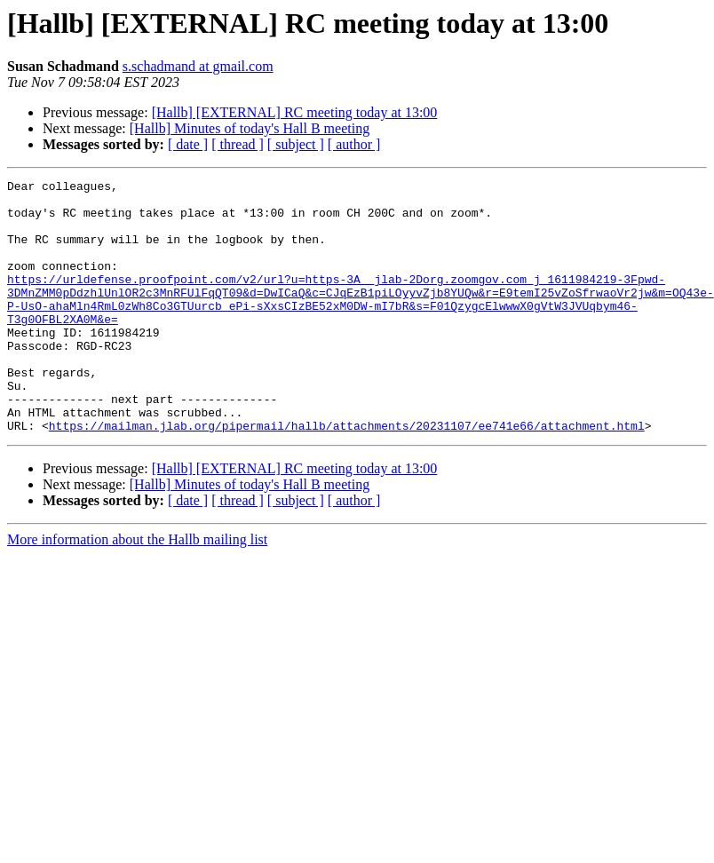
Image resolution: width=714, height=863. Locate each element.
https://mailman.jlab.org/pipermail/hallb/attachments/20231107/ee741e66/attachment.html (347, 476)
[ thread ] (237, 144)
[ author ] (354, 144)
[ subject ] (295, 144)
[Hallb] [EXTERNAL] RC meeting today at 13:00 (295, 112)
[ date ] (188, 144)
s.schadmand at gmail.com (198, 66)
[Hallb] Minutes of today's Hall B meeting (249, 128)
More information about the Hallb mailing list (137, 590)
